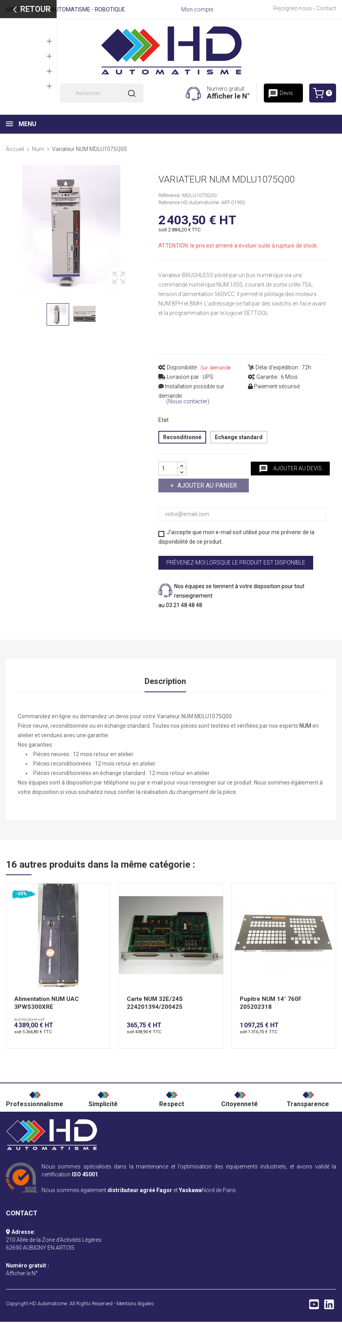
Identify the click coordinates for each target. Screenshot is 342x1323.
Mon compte (197, 9)
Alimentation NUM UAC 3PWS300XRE (46, 1004)
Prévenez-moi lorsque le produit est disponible (235, 562)
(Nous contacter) (187, 401)
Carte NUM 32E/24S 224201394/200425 (155, 1004)
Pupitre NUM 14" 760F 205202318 (271, 1004)
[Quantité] (167, 468)
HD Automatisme (48, 1305)
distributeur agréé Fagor (139, 1191)
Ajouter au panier (206, 485)
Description (165, 681)
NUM (305, 727)
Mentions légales (135, 1305)
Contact (326, 8)
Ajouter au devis (290, 468)
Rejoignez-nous (292, 8)
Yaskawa (190, 1191)
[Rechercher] (101, 93)
